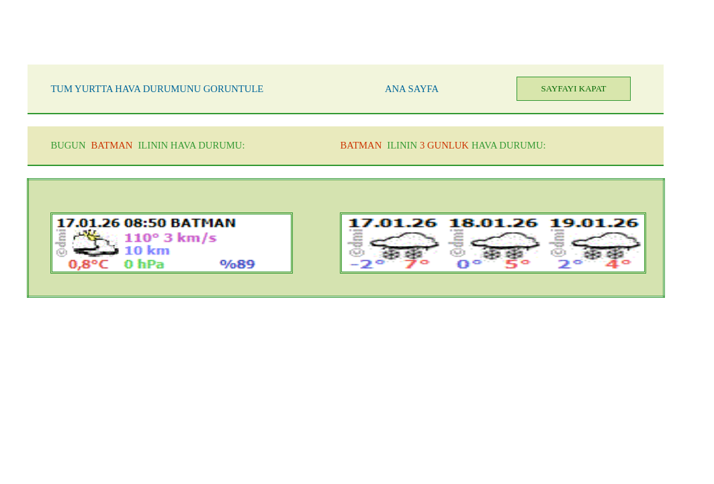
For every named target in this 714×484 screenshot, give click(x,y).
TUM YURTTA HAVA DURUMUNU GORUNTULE (156, 88)
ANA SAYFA (412, 88)
